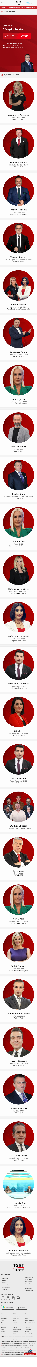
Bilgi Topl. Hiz (28, 1284)
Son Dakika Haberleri (30, 1322)
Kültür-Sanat (16, 1316)
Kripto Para (16, 1318)
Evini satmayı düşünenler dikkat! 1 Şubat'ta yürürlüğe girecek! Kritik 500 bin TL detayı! (19, 1348)
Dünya (2, 1322)
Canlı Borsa (4, 1316)
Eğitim (2, 1325)
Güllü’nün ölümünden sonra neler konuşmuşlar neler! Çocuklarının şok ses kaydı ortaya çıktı (19, 1350)
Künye (4, 1280)
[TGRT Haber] (18, 3)
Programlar (28, 1313)
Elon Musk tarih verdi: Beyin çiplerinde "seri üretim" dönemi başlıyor (19, 1341)
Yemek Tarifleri (29, 1334)
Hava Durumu (4, 1334)
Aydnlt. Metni (28, 1288)
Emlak (2, 1329)
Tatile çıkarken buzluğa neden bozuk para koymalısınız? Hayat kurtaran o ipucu (22, 7)
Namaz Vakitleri (17, 1329)
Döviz (2, 1320)
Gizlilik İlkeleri (28, 1279)
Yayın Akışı (28, 1329)
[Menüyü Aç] (5, 2)
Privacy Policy (28, 1281)
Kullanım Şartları (29, 1277)
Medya (15, 1327)
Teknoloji (27, 1327)
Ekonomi (3, 1327)
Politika (15, 1334)
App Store (22, 1307)
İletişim (4, 1282)
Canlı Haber (4, 1318)
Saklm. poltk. (5, 1289)
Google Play (8, 1307)
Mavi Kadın (16, 1325)
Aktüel (2, 1313)
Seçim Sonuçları (29, 1320)
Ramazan (27, 1316)
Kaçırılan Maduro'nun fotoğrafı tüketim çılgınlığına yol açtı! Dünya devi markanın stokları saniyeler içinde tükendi (19, 1343)
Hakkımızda (5, 1278)
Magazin (15, 1322)
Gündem (3, 1331)
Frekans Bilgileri (6, 1285)
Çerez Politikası (6, 1287)
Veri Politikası (28, 1286)
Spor (26, 1325)
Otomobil (15, 1331)
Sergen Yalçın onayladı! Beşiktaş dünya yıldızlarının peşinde (17, 1345)
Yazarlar (27, 1331)
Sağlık (27, 1318)
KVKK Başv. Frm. (29, 1290)
